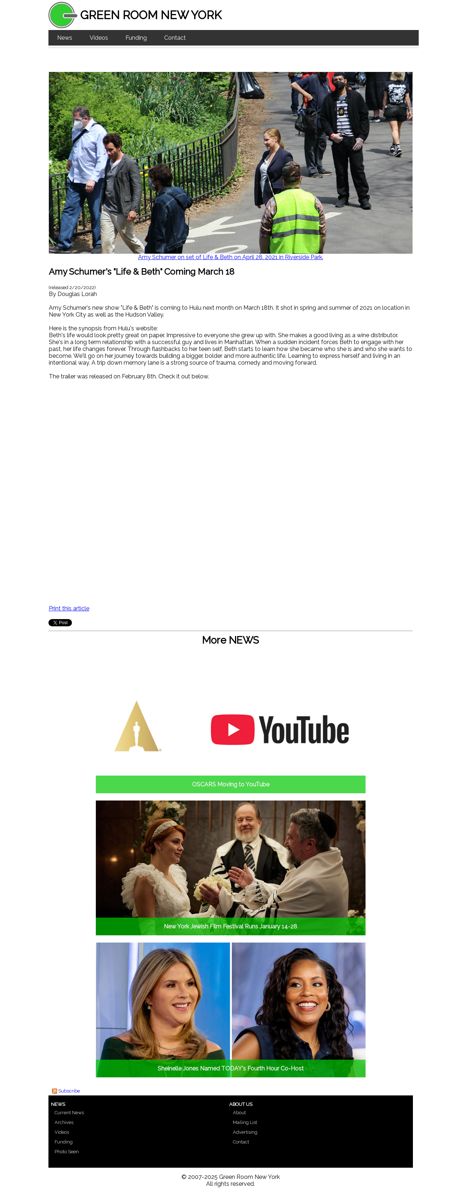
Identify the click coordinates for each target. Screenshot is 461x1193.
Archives (64, 1122)
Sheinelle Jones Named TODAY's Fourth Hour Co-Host (231, 1068)
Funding (136, 37)
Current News (69, 1112)
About (239, 1112)
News (64, 37)
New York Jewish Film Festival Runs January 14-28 (230, 926)
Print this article (69, 608)
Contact (175, 37)
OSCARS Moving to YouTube (230, 784)
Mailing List (245, 1122)
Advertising (245, 1132)
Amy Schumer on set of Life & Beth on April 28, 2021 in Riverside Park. (230, 257)
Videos (99, 37)
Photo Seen (67, 1151)
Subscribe (69, 1091)
